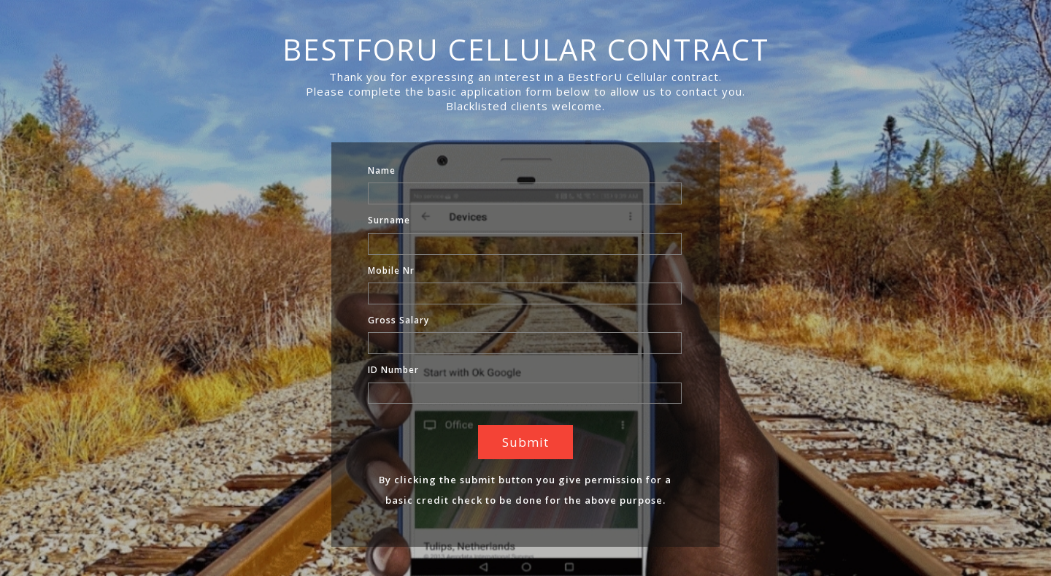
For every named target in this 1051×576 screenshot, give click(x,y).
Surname (389, 220)
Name (382, 170)
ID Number (393, 370)
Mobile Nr (391, 270)
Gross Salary (398, 320)
